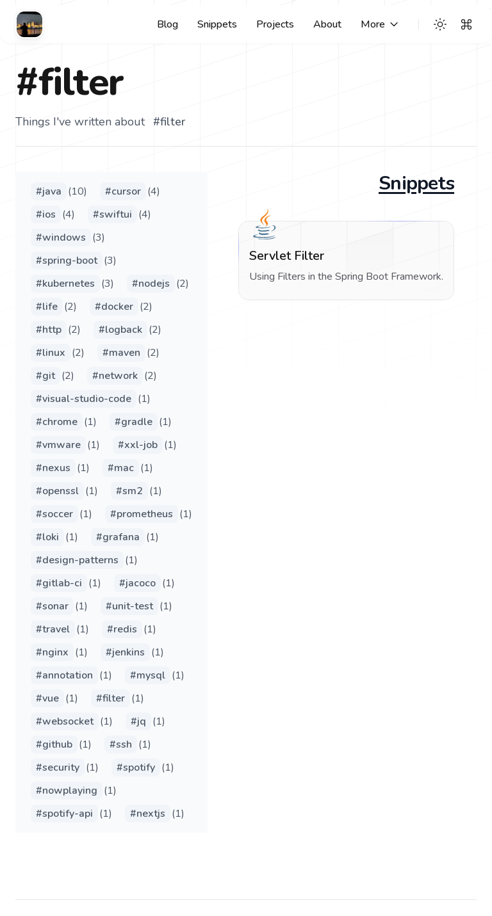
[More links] (380, 24)
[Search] (466, 24)
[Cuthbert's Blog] (29, 24)
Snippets (416, 183)
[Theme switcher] (440, 24)
